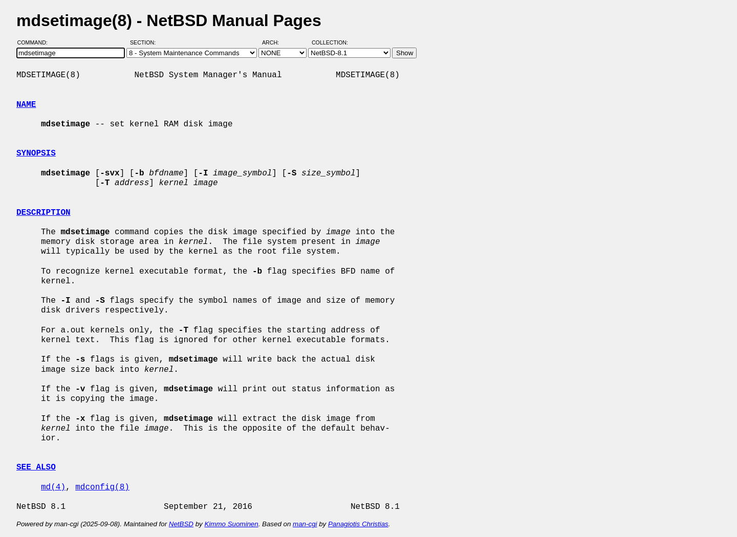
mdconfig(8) (102, 487)
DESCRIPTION (43, 212)
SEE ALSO (36, 467)
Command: (35, 42)
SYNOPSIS (36, 153)
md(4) (53, 487)
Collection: (330, 42)
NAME (26, 104)
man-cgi (305, 524)
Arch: (275, 42)
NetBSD (181, 524)
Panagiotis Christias (358, 524)
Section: (145, 42)
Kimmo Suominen (231, 524)
